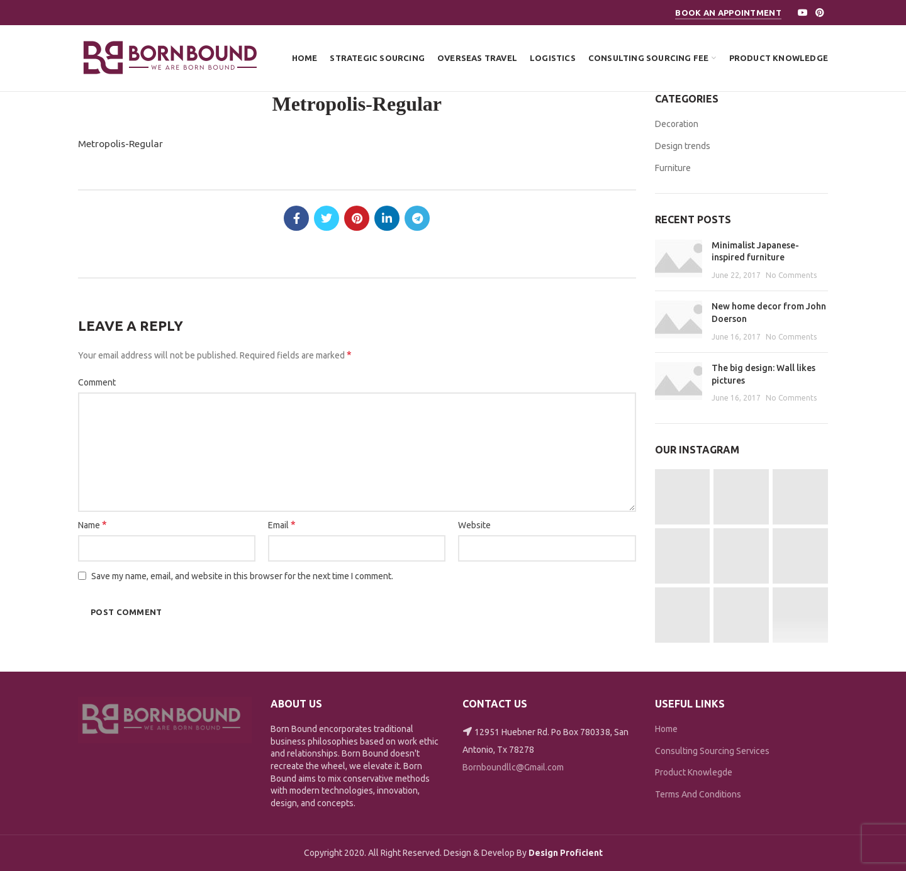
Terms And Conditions (698, 794)
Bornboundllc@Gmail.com (513, 767)
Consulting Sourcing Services (712, 751)
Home (666, 729)
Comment (97, 382)
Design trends (682, 146)
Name (92, 524)
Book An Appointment (728, 12)
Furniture (673, 168)
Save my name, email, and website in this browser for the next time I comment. (242, 576)
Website (474, 525)
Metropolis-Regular (120, 143)
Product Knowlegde (693, 772)
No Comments (791, 275)
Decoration (676, 124)
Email (282, 524)
